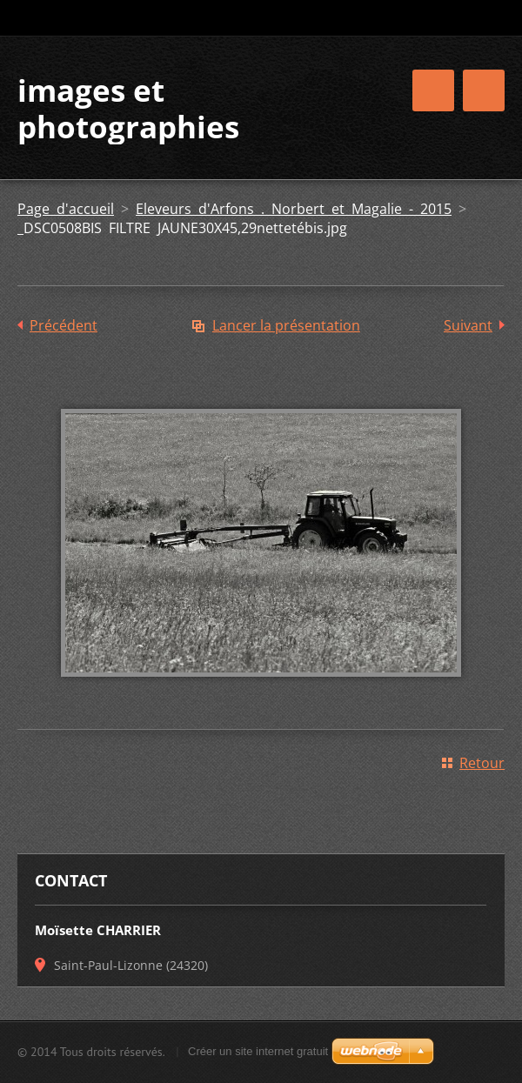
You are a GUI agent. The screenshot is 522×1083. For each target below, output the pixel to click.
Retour (482, 762)
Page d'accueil (65, 208)
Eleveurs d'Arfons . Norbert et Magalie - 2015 (294, 208)
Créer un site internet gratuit (258, 1051)
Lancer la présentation (286, 325)
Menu (484, 90)
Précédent (63, 325)
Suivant (468, 325)
